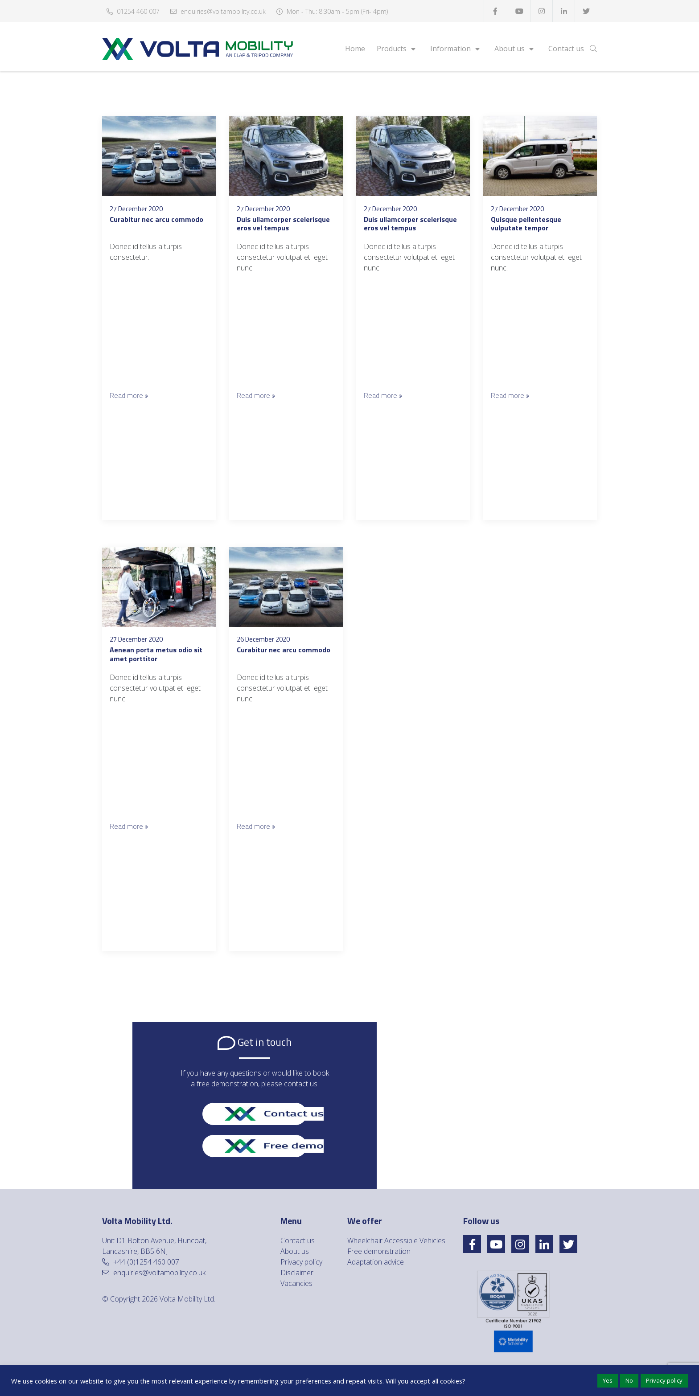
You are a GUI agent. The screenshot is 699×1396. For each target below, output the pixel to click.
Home (355, 48)
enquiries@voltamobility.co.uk (223, 11)
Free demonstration (379, 1251)
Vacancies (296, 1283)
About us (509, 48)
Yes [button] (608, 1380)
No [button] (629, 1380)
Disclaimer (296, 1272)
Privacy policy (301, 1262)
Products (392, 48)
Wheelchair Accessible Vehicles (396, 1240)
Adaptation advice (375, 1262)
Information (450, 48)
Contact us (566, 48)
